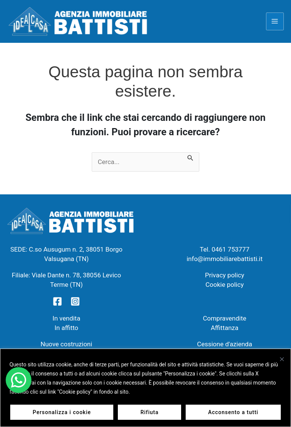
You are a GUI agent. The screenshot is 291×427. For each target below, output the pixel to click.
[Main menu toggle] (275, 22)
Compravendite (224, 320)
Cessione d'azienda (224, 346)
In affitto (66, 329)
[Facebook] (57, 303)
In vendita (66, 320)
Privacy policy (224, 277)
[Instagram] (75, 303)
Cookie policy (224, 286)
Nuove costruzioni (66, 346)
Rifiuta (150, 412)
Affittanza (224, 329)
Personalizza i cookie (62, 412)
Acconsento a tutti (233, 412)
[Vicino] (282, 359)
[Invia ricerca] (190, 159)
